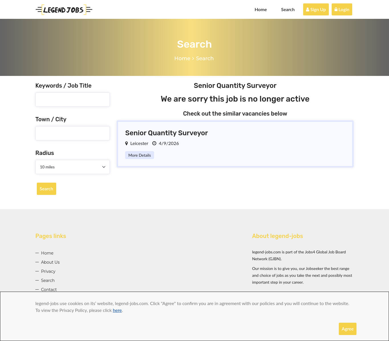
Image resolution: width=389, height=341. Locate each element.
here (117, 310)
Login (342, 9)
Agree (348, 328)
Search (288, 9)
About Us (50, 262)
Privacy (48, 271)
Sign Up (316, 9)
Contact (49, 289)
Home (261, 9)
